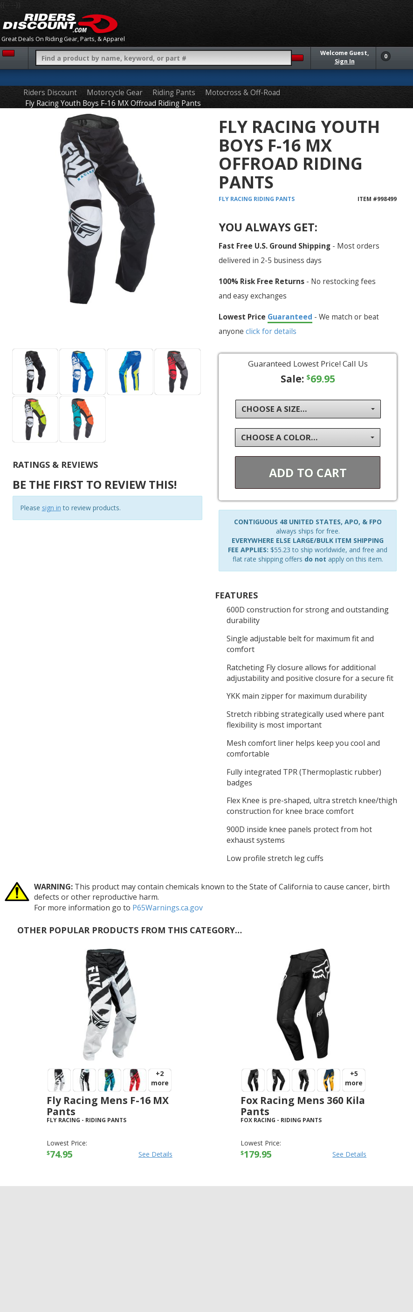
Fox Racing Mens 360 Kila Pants (303, 1106)
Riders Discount (50, 92)
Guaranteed (290, 317)
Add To (308, 472)
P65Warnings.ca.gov (167, 907)
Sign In (345, 61)
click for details (271, 331)
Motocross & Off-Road (242, 92)
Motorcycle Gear (115, 92)
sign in (51, 507)
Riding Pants (173, 92)
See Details (155, 1154)
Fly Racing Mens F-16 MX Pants (108, 1106)
